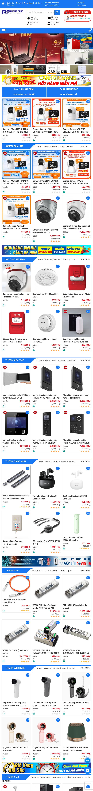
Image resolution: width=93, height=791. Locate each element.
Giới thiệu (10, 3)
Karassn (73, 259)
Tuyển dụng (28, 3)
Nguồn (87, 777)
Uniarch (70, 146)
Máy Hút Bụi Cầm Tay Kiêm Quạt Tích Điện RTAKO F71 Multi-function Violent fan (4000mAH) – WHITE (14, 704)
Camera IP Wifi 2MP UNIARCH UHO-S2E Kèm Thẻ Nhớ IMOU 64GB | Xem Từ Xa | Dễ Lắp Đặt (16, 130)
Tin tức (18, 3)
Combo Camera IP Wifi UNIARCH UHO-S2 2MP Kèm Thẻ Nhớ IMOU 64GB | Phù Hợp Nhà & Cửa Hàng (46, 130)
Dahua (62, 146)
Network (65, 259)
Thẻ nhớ (80, 777)
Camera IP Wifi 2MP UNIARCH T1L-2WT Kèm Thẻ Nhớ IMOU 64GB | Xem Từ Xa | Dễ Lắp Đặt (16, 182)
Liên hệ (37, 3)
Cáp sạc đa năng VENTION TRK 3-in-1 (46, 542)
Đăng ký (81, 3)
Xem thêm (85, 146)
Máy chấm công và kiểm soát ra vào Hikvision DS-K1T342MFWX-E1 (75, 396)
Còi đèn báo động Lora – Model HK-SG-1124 (76, 295)
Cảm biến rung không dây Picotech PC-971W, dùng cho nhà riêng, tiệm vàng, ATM (75, 340)
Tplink (69, 571)
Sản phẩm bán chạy (24, 89)
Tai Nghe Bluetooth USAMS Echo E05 (75, 497)
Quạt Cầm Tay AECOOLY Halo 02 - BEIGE (15, 749)
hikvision (61, 361)
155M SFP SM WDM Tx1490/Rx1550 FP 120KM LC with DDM (76, 651)
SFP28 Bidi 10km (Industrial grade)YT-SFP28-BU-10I (45, 606)
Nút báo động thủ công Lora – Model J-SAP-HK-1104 (15, 340)
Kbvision (46, 146)
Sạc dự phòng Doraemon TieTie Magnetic (13, 542)
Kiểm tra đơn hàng (52, 5)
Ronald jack (71, 361)
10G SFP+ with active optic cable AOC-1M (14, 600)
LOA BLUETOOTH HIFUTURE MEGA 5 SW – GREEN (75, 749)
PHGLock (39, 361)
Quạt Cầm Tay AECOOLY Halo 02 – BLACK (76, 704)
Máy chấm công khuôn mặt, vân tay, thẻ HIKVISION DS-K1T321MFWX (45, 441)
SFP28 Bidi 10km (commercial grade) (16, 651)
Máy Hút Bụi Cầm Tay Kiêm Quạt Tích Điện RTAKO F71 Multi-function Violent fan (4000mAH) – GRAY (44, 704)
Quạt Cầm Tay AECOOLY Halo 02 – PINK (45, 749)
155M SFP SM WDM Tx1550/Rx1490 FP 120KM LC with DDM (46, 651)
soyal (54, 361)
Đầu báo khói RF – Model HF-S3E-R (45, 295)
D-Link (47, 571)
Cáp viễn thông (69, 777)
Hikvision (55, 146)
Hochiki (40, 259)
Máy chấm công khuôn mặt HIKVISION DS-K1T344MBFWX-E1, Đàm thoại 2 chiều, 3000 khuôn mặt (46, 396)
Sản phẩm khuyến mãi (24, 94)
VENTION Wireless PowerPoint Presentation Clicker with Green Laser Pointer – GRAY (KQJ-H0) (16, 497)
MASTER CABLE (37, 571)
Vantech (63, 462)
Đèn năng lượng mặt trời (40, 777)
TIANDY (38, 146)
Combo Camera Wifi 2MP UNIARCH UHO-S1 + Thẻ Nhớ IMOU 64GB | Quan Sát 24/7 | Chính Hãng (75, 130)
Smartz (40, 462)
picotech (57, 259)
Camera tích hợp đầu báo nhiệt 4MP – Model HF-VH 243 (76, 227)
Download (10, 5)
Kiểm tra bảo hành (52, 3)
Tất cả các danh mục (36, 12)
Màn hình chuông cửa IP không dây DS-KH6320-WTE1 (16, 396)
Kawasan (48, 259)
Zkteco (47, 361)
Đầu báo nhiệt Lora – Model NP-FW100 (45, 340)
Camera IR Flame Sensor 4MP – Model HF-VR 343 (46, 231)
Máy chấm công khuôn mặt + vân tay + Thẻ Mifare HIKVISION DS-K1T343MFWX (15, 441)
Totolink (62, 571)
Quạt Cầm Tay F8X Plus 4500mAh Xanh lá (73, 538)
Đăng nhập (82, 5)
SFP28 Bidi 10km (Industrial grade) (75, 606)
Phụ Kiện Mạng (56, 777)
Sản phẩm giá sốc (69, 94)
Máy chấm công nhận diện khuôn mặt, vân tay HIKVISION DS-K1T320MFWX (76, 441)
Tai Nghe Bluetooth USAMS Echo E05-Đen (45, 497)
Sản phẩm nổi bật (69, 89)
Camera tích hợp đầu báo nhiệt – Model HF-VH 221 (16, 295)
